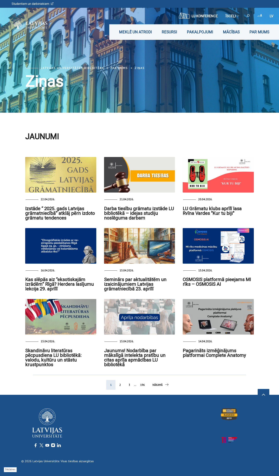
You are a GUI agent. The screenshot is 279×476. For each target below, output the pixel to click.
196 (142, 385)
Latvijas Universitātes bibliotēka (72, 68)
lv (271, 16)
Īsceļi (232, 16)
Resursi (169, 32)
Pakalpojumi (200, 32)
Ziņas (140, 68)
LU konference (198, 15)
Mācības (231, 32)
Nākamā (160, 384)
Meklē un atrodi (135, 32)
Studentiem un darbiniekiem (32, 4)
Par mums (259, 32)
